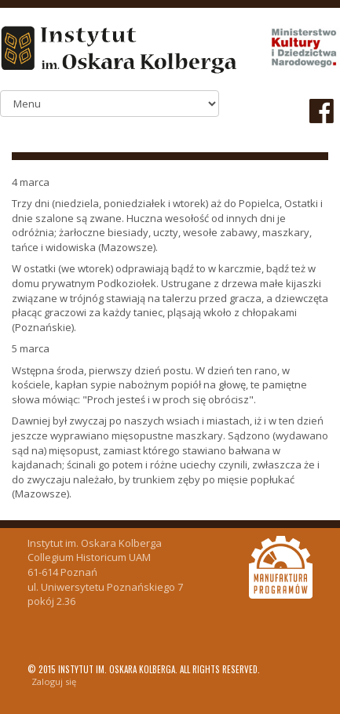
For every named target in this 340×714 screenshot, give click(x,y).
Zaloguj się (53, 681)
